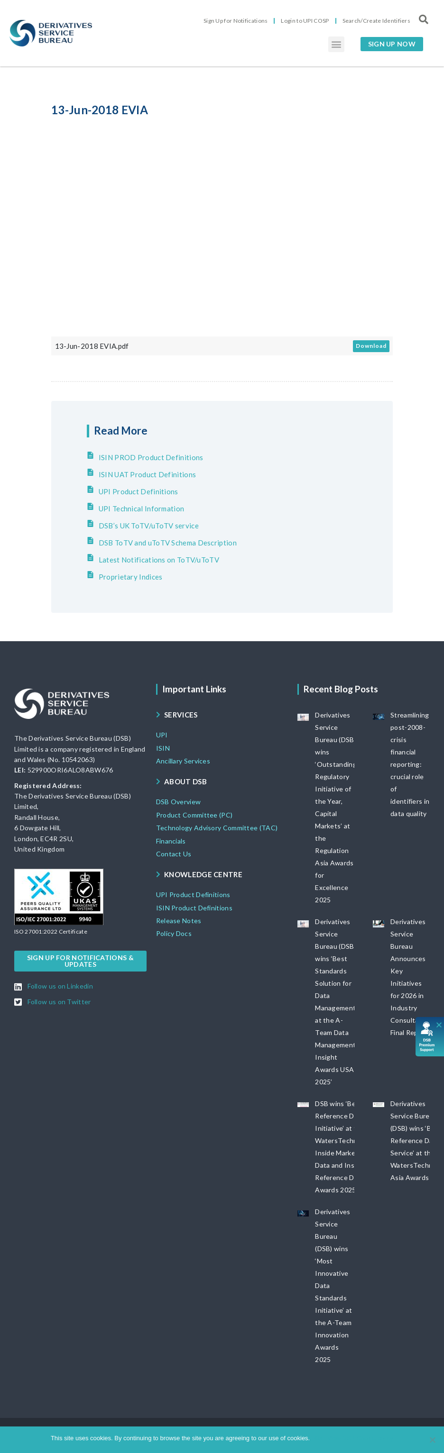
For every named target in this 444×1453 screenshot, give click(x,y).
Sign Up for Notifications (236, 20)
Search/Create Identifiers (376, 20)
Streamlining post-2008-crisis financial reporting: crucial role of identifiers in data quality (409, 764)
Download (371, 345)
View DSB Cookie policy (360, 1438)
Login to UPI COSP (305, 20)
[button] (336, 44)
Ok (318, 1438)
